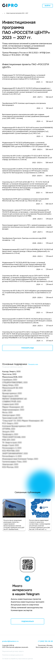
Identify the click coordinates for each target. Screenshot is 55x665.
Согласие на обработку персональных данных (17, 659)
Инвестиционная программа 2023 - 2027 (17, 13)
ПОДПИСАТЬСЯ (27, 621)
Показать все (33, 364)
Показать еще (27, 348)
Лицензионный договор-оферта (13, 651)
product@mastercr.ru (10, 641)
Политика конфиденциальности (12, 655)
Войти (47, 6)
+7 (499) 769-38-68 (45, 641)
